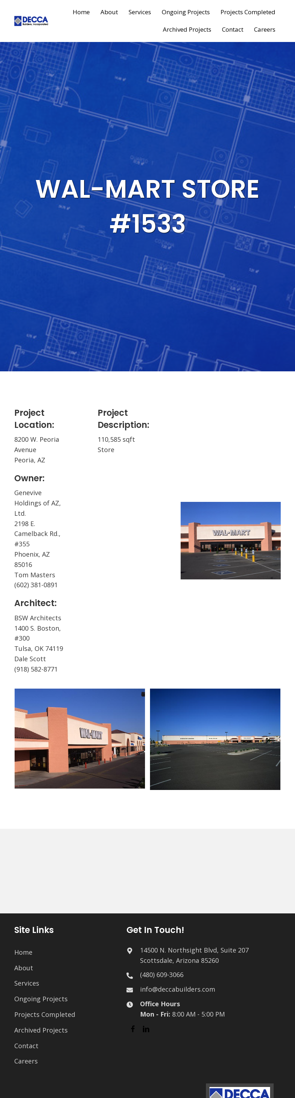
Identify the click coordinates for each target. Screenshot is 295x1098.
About (23, 968)
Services (26, 983)
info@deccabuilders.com (177, 989)
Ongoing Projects (41, 998)
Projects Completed (44, 1014)
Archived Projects (41, 1030)
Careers (26, 1061)
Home (23, 952)
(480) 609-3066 (161, 974)
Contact (26, 1045)
